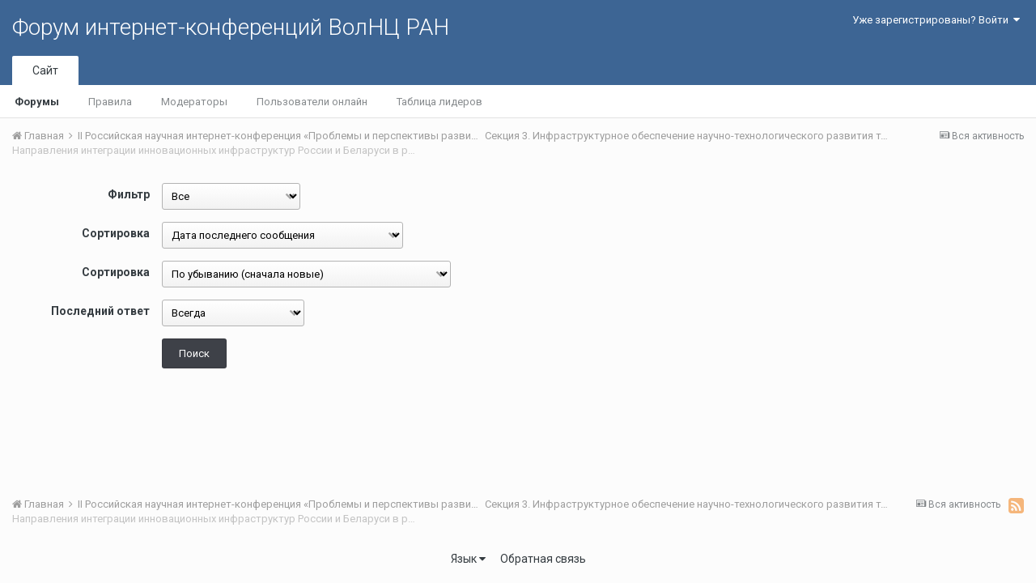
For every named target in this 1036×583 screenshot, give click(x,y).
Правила (110, 102)
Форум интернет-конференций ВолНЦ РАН (230, 27)
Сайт (45, 70)
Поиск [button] (194, 353)
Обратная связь (543, 558)
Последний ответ (100, 310)
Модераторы (194, 102)
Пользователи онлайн (312, 102)
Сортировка (116, 233)
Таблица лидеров (439, 102)
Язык (468, 558)
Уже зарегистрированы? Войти (936, 20)
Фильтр (129, 194)
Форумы (37, 102)
